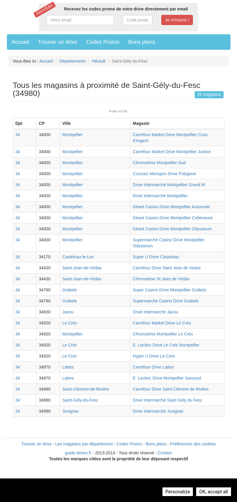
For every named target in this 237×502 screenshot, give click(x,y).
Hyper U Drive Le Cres (154, 356)
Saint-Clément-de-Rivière (85, 389)
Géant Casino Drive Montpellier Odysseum (172, 228)
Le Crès (69, 323)
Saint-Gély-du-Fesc (80, 400)
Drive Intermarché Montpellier (160, 195)
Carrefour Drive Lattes (153, 367)
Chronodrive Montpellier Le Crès (163, 334)
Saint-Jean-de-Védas (82, 267)
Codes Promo (102, 42)
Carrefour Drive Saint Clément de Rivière (170, 389)
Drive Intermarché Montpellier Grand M (169, 184)
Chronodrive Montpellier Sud (159, 162)
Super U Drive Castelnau (156, 256)
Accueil (20, 42)
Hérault (98, 61)
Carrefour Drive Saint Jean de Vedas (167, 267)
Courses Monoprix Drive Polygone (164, 173)
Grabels (69, 289)
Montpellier (72, 134)
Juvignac (70, 411)
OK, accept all (213, 492)
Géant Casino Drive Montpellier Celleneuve (173, 217)
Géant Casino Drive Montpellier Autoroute (171, 206)
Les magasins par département (84, 444)
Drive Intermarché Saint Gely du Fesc (167, 400)
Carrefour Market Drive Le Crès (162, 323)
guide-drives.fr (78, 452)
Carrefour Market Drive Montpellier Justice (172, 151)
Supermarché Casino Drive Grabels (166, 301)
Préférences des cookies (193, 444)
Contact (165, 452)
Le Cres (69, 356)
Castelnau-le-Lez (78, 256)
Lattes (68, 367)
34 (18, 134)
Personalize (177, 492)
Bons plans (141, 42)
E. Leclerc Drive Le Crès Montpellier (166, 345)
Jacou (67, 312)
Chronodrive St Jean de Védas (161, 278)
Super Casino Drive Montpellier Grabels (169, 289)
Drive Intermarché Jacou (155, 312)
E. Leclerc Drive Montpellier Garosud (167, 378)
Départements (72, 61)
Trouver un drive (57, 42)
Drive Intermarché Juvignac (158, 411)
